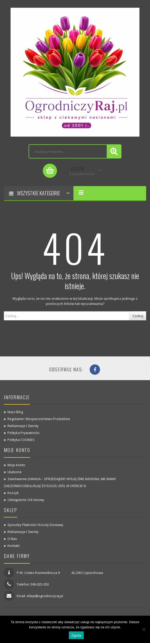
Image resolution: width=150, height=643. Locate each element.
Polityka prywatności (23, 432)
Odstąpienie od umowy (25, 499)
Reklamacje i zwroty (23, 425)
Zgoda (76, 635)
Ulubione (14, 472)
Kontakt (13, 545)
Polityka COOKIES (21, 439)
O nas (12, 538)
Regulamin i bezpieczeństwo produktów (38, 418)
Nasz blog (15, 412)
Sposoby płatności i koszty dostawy (35, 524)
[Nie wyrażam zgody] (143, 629)
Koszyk (13, 492)
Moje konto (16, 465)
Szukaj (137, 315)
